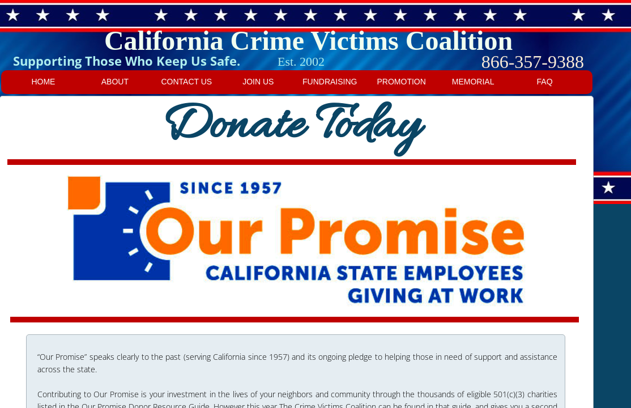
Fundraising (329, 81)
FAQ (545, 81)
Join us (258, 81)
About (115, 81)
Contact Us (186, 81)
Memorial (473, 81)
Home (43, 81)
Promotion (401, 81)
